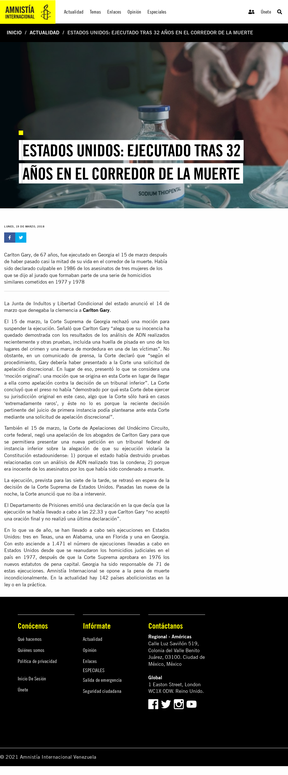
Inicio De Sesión (32, 678)
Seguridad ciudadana (102, 691)
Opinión (89, 650)
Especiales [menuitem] (157, 12)
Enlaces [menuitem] (114, 12)
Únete (266, 12)
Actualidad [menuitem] (73, 12)
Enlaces (90, 661)
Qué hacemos (30, 639)
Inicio (14, 32)
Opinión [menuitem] (134, 12)
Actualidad (44, 32)
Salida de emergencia (102, 680)
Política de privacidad (37, 661)
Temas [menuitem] (95, 12)
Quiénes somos (31, 650)
